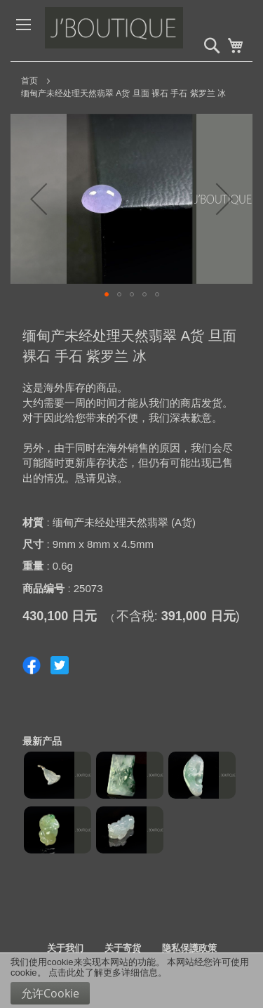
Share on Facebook (31, 665)
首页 (29, 81)
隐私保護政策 (189, 948)
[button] (39, 199)
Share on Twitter (59, 665)
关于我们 (65, 948)
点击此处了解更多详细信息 (103, 972)
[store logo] (143, 30)
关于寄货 (122, 948)
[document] (131, 980)
